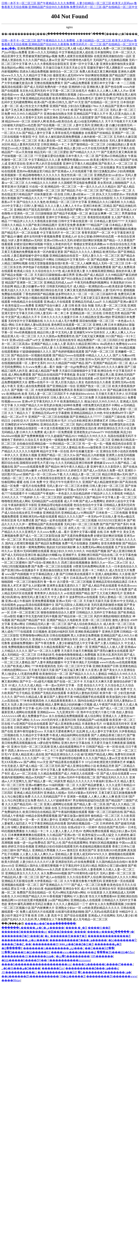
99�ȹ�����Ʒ (72, 976)
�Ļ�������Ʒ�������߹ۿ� (104, 972)
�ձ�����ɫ (11, 948)
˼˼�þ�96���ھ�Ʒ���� (20, 968)
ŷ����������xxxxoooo (69, 960)
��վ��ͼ (8, 48)
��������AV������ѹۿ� (28, 956)
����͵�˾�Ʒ (76, 927)
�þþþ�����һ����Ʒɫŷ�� (24, 960)
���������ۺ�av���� (24, 940)
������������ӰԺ (56, 972)
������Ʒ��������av (24, 931)
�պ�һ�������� (73, 956)
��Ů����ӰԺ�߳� (99, 948)
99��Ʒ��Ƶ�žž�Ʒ (74, 944)
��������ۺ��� (50, 944)
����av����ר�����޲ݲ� (110, 931)
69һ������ (102, 956)
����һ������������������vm (36, 964)
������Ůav (53, 968)
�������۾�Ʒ (107, 944)
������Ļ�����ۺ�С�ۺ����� (32, 927)
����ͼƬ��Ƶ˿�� (16, 944)
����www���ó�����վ (73, 952)
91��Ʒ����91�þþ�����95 (25, 952)
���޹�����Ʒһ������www (111, 976)
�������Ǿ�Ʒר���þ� (22, 936)
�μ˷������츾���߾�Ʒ (65, 936)
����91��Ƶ (99, 927)
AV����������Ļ (18, 972)
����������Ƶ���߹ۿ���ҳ (91, 968)
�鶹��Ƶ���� (60, 931)
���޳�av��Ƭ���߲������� (50, 923)
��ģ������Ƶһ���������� (30, 976)
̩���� (80, 931)
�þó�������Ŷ (122, 940)
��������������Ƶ (109, 936)
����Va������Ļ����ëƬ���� (102, 964)
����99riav (11, 980)
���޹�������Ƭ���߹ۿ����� (78, 940)
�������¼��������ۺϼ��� (53, 948)
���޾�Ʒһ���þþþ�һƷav (115, 952)
